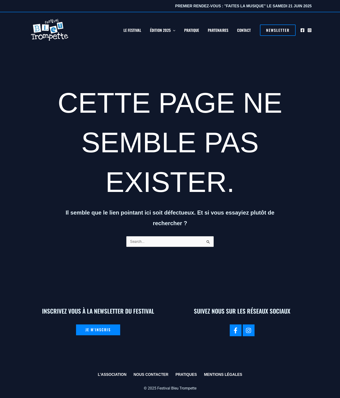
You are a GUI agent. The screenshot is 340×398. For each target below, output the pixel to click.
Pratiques (186, 375)
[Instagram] (309, 30)
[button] (278, 30)
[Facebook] (302, 30)
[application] (177, 30)
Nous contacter (150, 375)
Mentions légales (223, 375)
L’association (111, 375)
